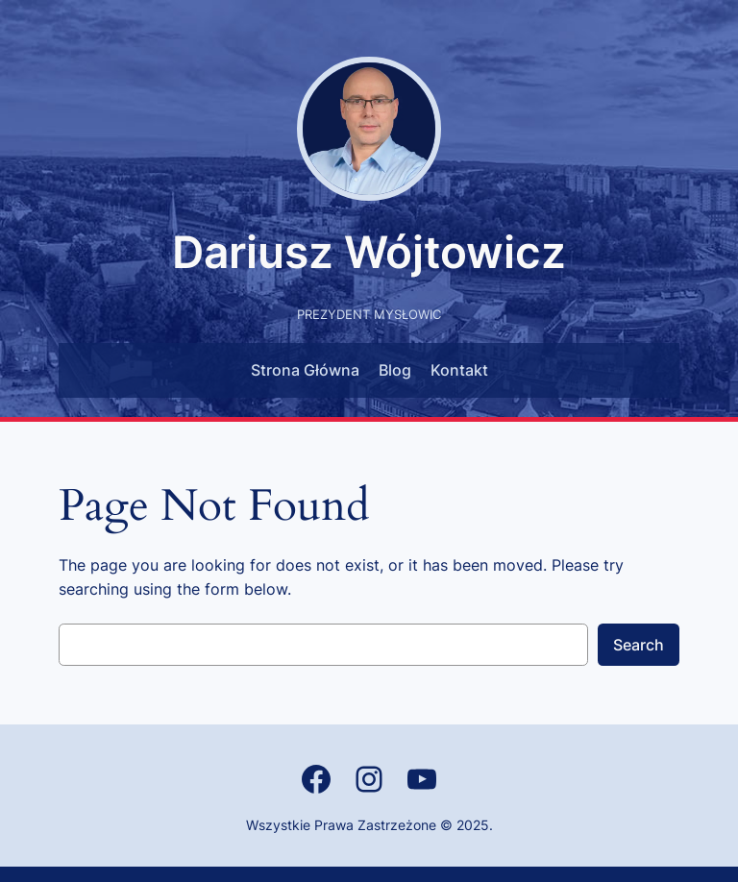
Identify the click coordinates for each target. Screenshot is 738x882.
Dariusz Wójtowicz (369, 252)
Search (638, 644)
